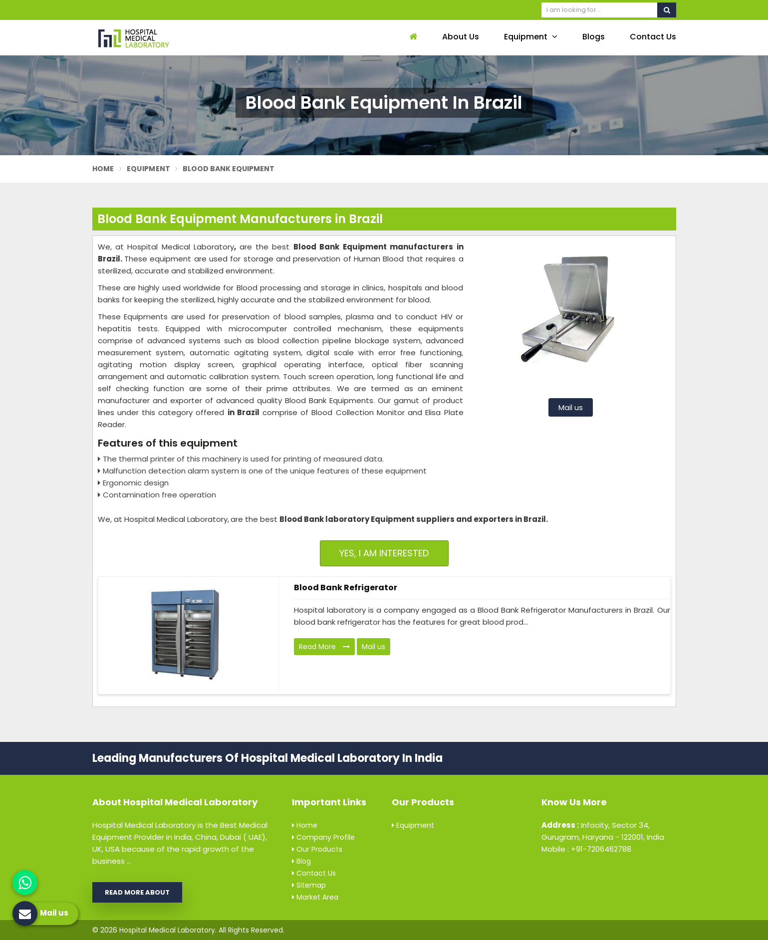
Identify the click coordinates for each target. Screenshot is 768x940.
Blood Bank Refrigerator (345, 587)
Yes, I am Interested (384, 553)
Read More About (137, 892)
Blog (301, 861)
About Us (460, 36)
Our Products (317, 849)
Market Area (315, 897)
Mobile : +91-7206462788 (586, 849)
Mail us (570, 407)
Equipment (530, 36)
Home (103, 169)
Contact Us (653, 36)
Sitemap (309, 885)
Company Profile (323, 837)
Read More (324, 647)
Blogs (593, 36)
